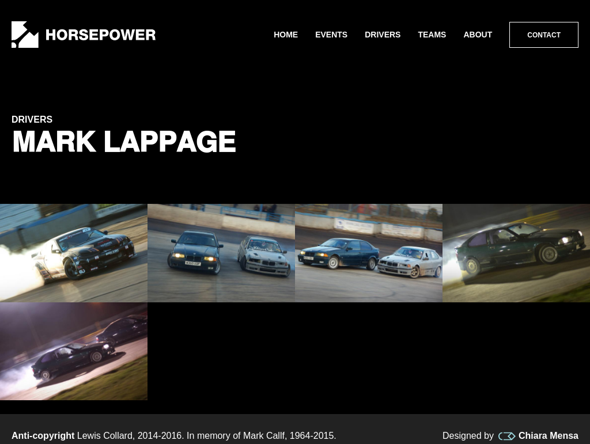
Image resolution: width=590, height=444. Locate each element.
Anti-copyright (43, 436)
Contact (544, 35)
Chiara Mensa (538, 436)
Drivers (382, 35)
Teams (432, 35)
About (477, 35)
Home (286, 35)
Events (331, 35)
